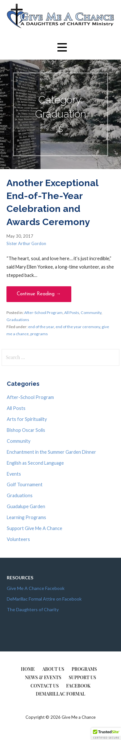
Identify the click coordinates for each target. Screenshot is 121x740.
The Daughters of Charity (33, 609)
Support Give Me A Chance (34, 528)
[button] (62, 47)
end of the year (41, 326)
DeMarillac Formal (60, 694)
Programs (84, 669)
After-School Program (43, 312)
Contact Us (44, 686)
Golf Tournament (25, 484)
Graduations (17, 319)
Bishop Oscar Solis (26, 430)
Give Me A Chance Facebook (36, 588)
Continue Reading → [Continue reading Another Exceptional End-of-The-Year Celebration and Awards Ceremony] (39, 294)
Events (14, 474)
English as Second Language (35, 463)
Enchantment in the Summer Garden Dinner (51, 452)
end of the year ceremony (77, 326)
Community (91, 312)
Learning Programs (26, 517)
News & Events (43, 677)
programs (39, 333)
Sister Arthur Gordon (26, 243)
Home (28, 669)
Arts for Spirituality (27, 419)
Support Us (82, 677)
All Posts (71, 312)
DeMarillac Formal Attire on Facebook (44, 599)
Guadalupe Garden (26, 506)
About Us (53, 669)
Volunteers (18, 539)
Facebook (78, 686)
